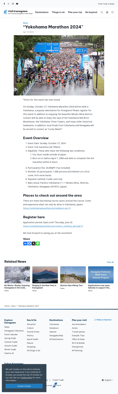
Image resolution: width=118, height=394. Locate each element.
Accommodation (79, 324)
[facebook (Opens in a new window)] (4, 3)
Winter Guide (10, 349)
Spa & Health (32, 339)
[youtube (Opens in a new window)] (17, 3)
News (25, 23)
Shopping (31, 346)
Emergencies (77, 346)
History (30, 335)
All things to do (33, 350)
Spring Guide (10, 338)
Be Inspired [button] (91, 12)
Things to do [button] (58, 12)
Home (6, 306)
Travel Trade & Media (106, 4)
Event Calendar (11, 334)
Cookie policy (26, 377)
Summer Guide (10, 342)
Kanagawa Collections (14, 330)
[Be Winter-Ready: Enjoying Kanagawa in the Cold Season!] (17, 279)
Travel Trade (58, 380)
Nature (30, 343)
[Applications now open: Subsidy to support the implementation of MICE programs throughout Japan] (101, 279)
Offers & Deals (78, 339)
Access (75, 328)
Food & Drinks (33, 331)
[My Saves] (112, 12)
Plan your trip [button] (75, 12)
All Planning (77, 350)
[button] (107, 12)
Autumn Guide (10, 345)
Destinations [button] (41, 12)
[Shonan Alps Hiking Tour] (73, 278)
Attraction (31, 324)
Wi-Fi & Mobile (78, 343)
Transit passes (78, 331)
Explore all (9, 353)
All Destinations (56, 339)
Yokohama (54, 324)
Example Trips (78, 335)
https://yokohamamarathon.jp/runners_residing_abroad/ (52, 226)
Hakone (52, 331)
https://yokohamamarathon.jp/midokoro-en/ (45, 208)
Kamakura (53, 328)
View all (110, 262)
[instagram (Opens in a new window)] (13, 3)
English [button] (106, 380)
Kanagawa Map (56, 335)
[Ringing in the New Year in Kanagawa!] (45, 279)
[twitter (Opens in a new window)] (8, 3)
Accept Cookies (24, 386)
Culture (30, 328)
